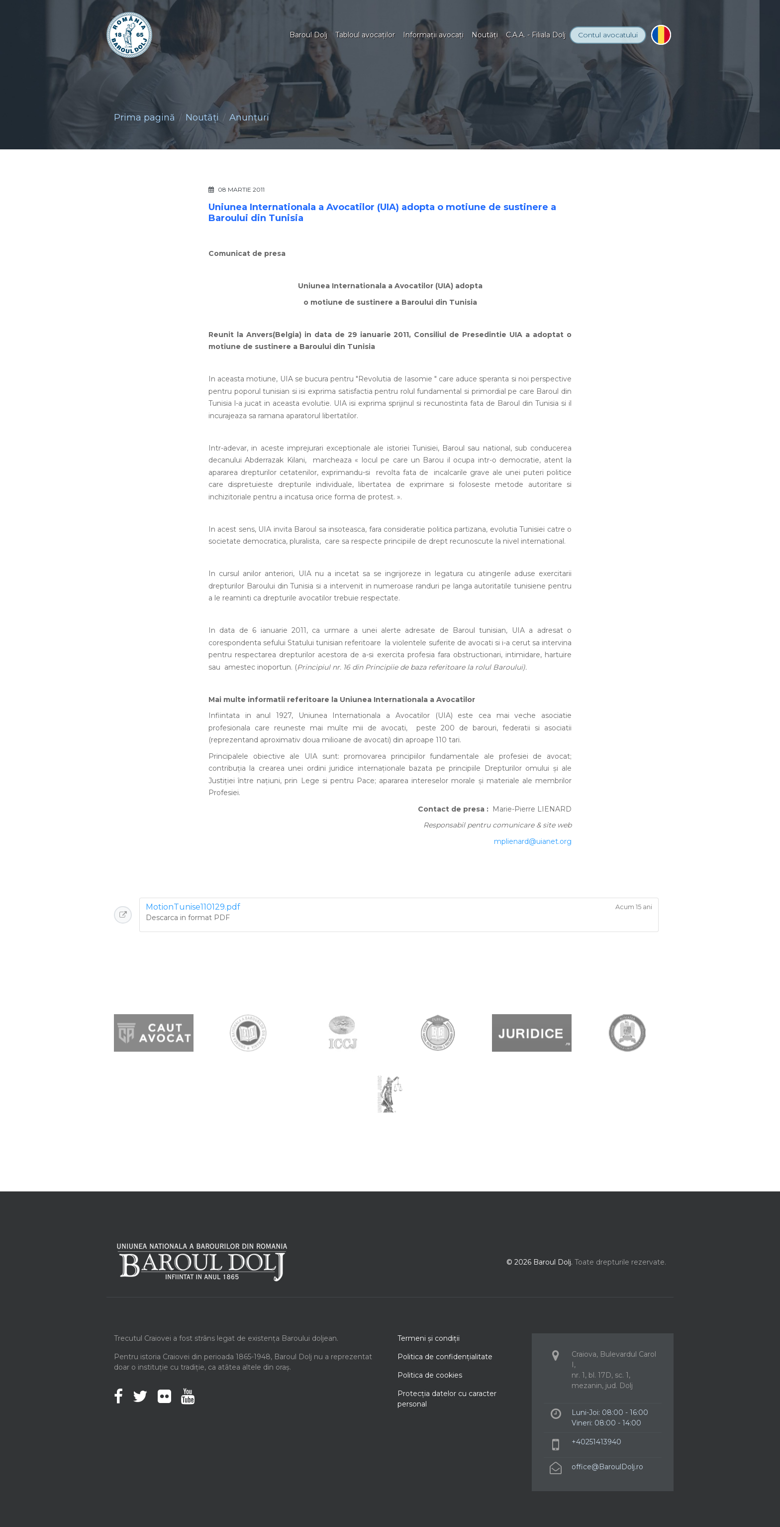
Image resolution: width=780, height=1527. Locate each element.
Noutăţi (485, 34)
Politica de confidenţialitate (444, 1356)
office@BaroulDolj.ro (607, 1466)
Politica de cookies (429, 1375)
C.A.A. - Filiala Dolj (536, 34)
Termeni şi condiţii (428, 1338)
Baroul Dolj (308, 34)
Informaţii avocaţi (433, 34)
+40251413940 (596, 1441)
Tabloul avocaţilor (365, 34)
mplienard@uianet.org (533, 841)
